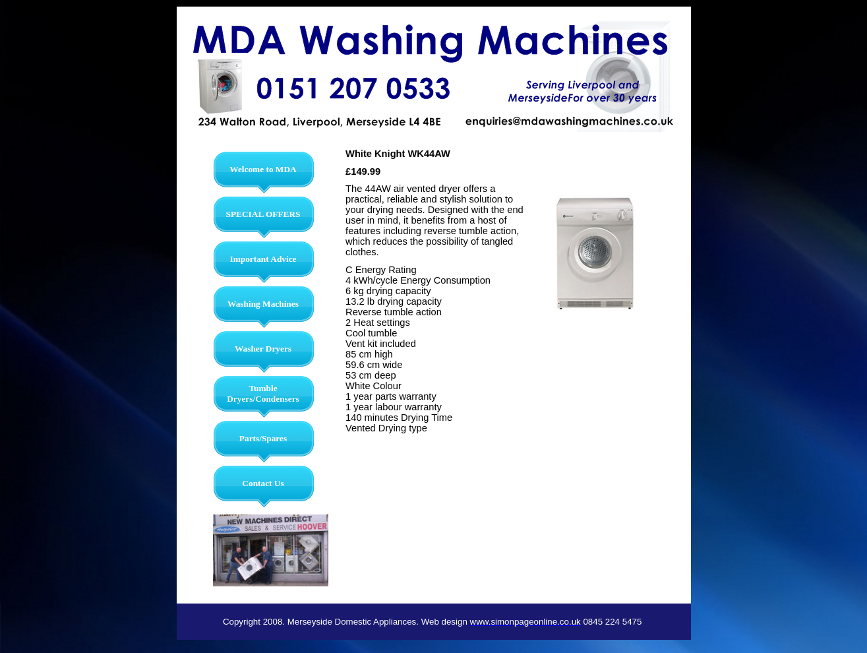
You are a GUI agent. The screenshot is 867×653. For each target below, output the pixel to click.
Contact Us (263, 483)
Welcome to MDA (262, 169)
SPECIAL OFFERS (263, 214)
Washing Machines (263, 304)
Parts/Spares (263, 438)
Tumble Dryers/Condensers (263, 393)
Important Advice (262, 259)
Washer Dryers (263, 349)
